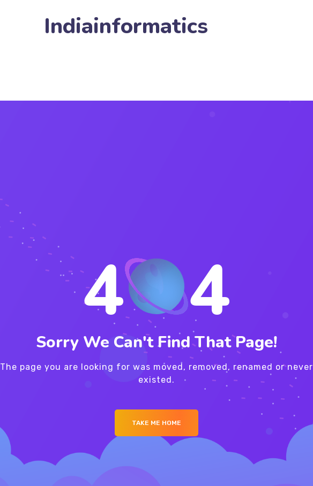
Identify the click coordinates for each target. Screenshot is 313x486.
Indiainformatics (126, 26)
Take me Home (156, 423)
